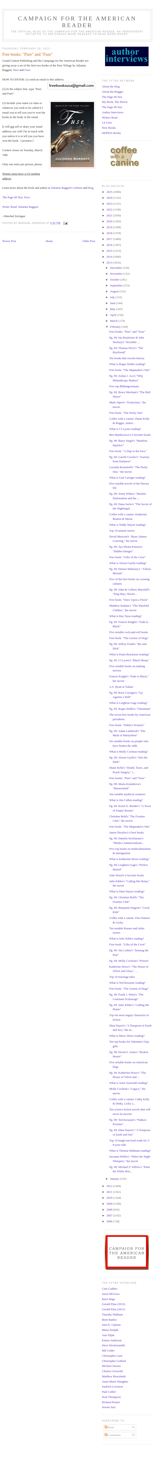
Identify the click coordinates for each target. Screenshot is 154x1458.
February (115, 326)
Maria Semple (110, 1330)
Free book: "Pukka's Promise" (126, 725)
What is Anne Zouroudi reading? (128, 1083)
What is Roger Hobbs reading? (127, 364)
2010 (109, 1197)
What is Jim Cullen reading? (126, 800)
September (116, 285)
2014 (109, 256)
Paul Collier (109, 1391)
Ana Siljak (108, 1335)
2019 (109, 227)
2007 (109, 1215)
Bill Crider (108, 1350)
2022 (109, 209)
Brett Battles (109, 1319)
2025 (109, 192)
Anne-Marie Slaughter (115, 1381)
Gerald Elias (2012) (113, 1304)
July (113, 297)
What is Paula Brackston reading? (129, 654)
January (115, 1178)
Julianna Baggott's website (66, 187)
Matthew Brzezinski (114, 1376)
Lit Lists (107, 122)
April (113, 315)
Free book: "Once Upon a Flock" (128, 599)
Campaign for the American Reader (77, 22)
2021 (109, 215)
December (116, 267)
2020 (109, 221)
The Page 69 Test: (16, 197)
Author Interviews (112, 112)
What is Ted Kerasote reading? (127, 982)
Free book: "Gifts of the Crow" (127, 557)
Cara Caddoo (109, 1288)
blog (90, 187)
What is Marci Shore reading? (126, 1035)
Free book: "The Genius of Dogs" (129, 638)
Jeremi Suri (109, 1407)
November (116, 273)
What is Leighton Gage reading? (128, 703)
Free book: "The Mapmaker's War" (129, 370)
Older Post (89, 241)
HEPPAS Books (111, 133)
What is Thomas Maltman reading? (130, 1150)
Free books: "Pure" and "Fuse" (127, 331)
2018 (109, 233)
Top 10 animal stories (122, 530)
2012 (109, 1186)
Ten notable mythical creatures (127, 794)
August (114, 291)
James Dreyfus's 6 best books (126, 832)
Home (49, 241)
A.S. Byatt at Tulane (121, 686)
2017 (109, 239)
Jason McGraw (111, 1294)
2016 (109, 245)
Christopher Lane (112, 1355)
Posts (109, 1427)
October (115, 279)
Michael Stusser (111, 1366)
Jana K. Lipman (111, 1324)
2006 (109, 1221)
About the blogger (112, 91)
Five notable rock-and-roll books (128, 632)
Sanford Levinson (112, 1386)
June (113, 303)
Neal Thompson (111, 1397)
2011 (109, 1192)
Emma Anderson (112, 1340)
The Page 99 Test (112, 107)
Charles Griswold (112, 1371)
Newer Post (9, 241)
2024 (109, 197)
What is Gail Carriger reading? (127, 477)
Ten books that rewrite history (126, 358)
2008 (109, 1209)
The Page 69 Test (112, 97)
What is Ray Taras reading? (125, 616)
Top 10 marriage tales (122, 976)
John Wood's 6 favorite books (126, 875)
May (113, 309)
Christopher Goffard (114, 1361)
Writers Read (109, 117)
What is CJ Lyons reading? (125, 429)
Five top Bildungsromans (124, 386)
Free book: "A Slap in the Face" (128, 451)
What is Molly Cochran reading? (128, 751)
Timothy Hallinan (112, 1314)
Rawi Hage (108, 1299)
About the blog (111, 86)
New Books (109, 127)
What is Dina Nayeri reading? (126, 891)
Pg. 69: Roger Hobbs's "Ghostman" (130, 708)
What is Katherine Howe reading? (129, 859)
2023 (109, 203)
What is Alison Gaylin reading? (127, 563)
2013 (109, 262)
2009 (109, 1203)
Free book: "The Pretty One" (126, 412)
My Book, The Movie (115, 102)
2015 (109, 250)
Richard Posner (111, 1402)
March (114, 320)
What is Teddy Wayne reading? (127, 524)
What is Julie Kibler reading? (126, 938)
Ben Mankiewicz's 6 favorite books (130, 434)
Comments (113, 1435)
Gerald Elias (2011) (113, 1309)
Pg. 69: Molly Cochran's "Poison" (129, 960)
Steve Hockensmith (113, 1345)
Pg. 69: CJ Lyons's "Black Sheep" (129, 660)
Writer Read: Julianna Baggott (20, 206)
